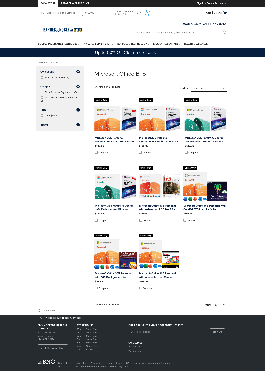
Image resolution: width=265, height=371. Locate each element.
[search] (224, 33)
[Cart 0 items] (216, 13)
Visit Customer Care (53, 348)
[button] (225, 52)
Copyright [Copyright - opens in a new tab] (63, 363)
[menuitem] (59, 44)
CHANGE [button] (89, 12)
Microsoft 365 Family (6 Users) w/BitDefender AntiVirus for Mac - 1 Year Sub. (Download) (205, 139)
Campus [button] (60, 87)
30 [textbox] (216, 305)
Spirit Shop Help (136, 346)
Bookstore (48, 3)
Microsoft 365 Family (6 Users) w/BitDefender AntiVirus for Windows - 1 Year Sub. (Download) (115, 207)
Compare (101, 152)
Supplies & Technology (132, 44)
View (208, 304)
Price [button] (60, 110)
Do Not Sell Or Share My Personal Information (82, 366)
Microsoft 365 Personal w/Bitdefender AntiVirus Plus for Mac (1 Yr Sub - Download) (158, 139)
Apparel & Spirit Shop (75, 3)
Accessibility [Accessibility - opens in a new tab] (97, 363)
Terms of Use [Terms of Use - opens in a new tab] (115, 363)
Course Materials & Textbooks (57, 44)
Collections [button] (60, 72)
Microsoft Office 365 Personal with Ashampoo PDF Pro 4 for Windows (157, 207)
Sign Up (217, 331)
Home (40, 62)
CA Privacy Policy (135, 363)
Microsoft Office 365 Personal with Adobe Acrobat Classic (157, 275)
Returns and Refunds (159, 363)
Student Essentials (165, 44)
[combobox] (209, 88)
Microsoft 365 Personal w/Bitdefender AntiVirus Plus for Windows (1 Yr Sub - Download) (114, 139)
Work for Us (134, 351)
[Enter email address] (167, 332)
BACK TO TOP (48, 310)
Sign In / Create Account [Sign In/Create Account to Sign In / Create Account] (212, 3)
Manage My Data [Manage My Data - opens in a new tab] (119, 366)
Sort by (184, 88)
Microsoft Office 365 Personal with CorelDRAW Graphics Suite (204, 207)
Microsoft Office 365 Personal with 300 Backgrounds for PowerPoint (113, 275)
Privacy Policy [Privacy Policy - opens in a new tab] (80, 363)
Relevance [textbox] (198, 88)
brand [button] (60, 125)
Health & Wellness (196, 44)
